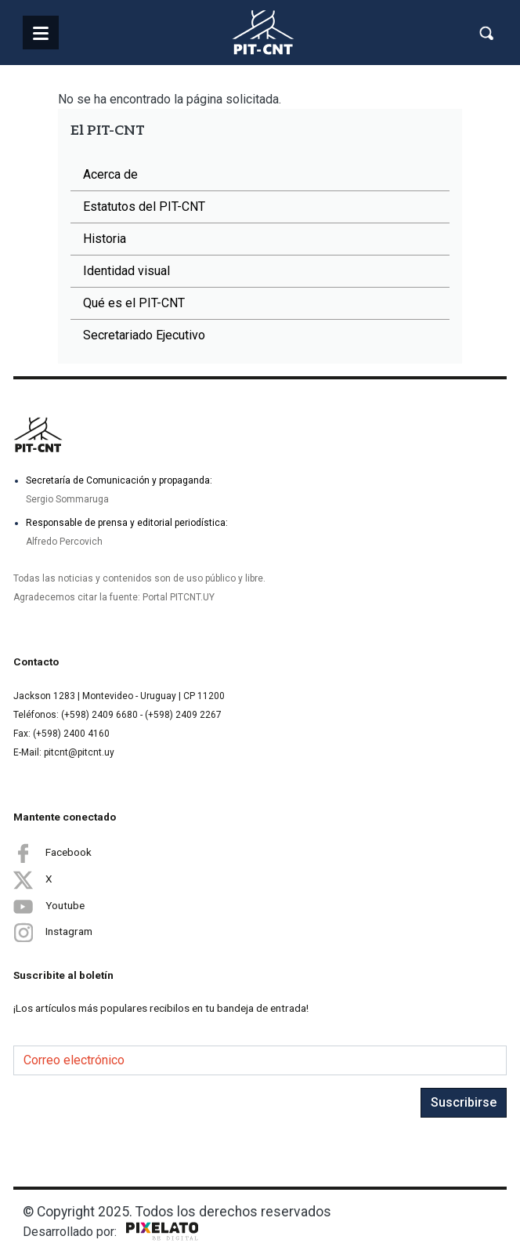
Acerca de (110, 174)
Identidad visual (126, 270)
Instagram (52, 932)
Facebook (52, 853)
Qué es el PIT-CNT (134, 302)
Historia (104, 238)
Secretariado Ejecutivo (144, 335)
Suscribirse (464, 1102)
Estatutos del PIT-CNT (144, 206)
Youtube (49, 906)
